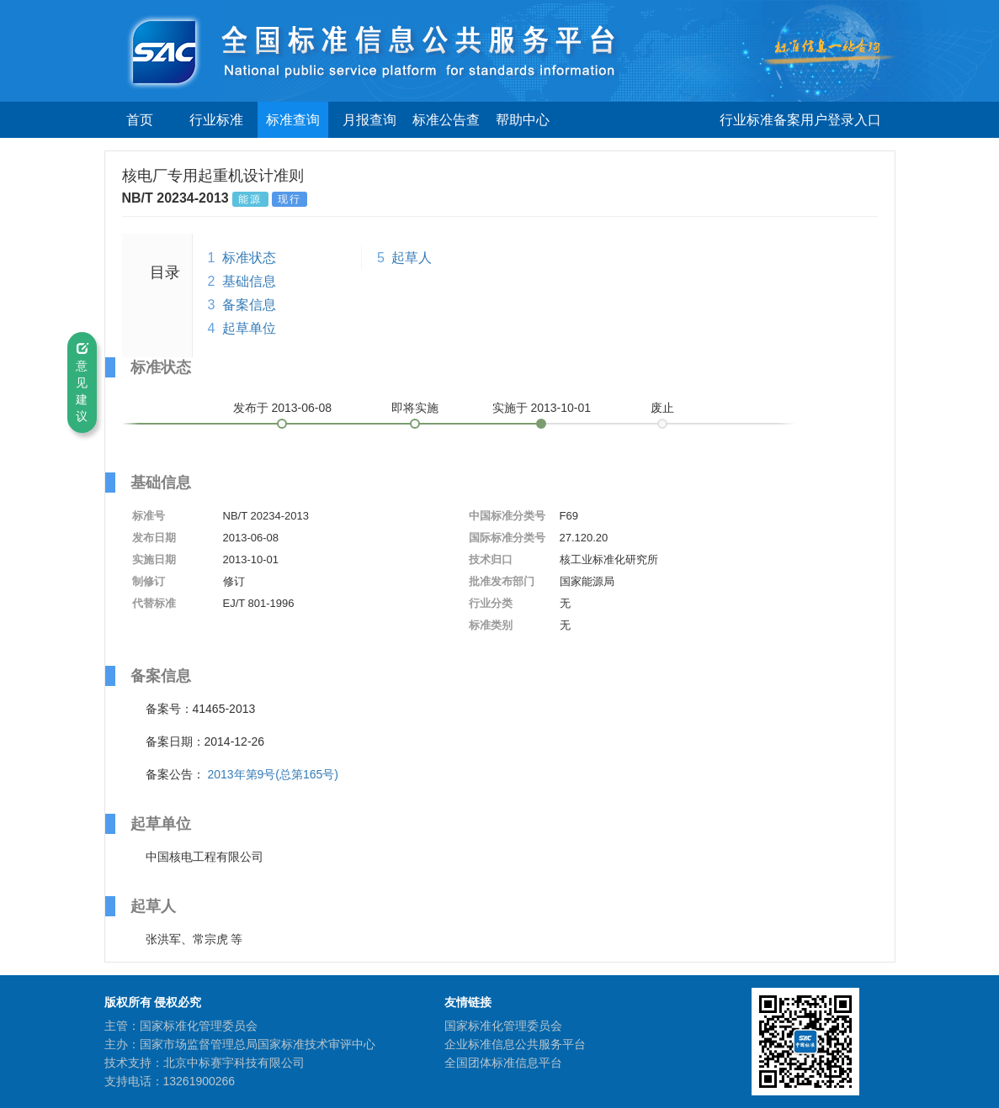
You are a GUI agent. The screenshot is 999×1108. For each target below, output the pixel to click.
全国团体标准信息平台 (503, 1062)
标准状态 (249, 258)
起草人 (411, 258)
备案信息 (249, 305)
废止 (662, 407)
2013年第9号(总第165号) (272, 774)
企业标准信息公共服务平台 (515, 1044)
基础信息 (249, 281)
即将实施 (414, 407)
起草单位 (249, 328)
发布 (282, 407)
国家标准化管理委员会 (503, 1025)
